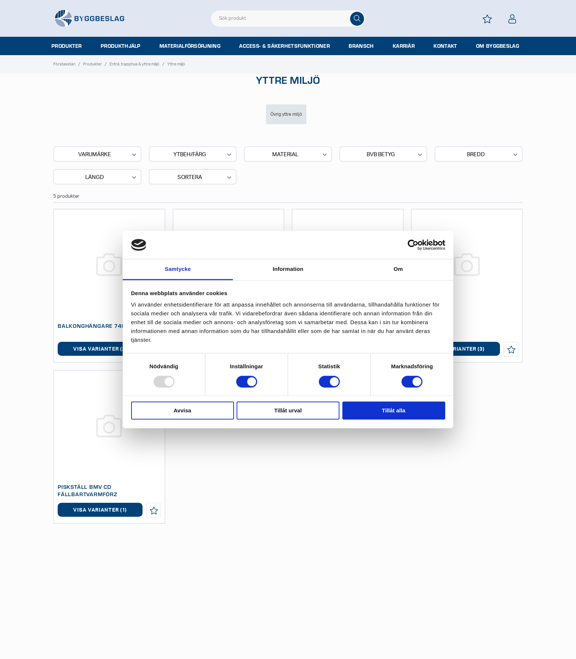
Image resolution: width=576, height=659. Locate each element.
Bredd (493, 154)
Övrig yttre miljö (286, 114)
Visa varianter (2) (100, 349)
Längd (111, 177)
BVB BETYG (395, 154)
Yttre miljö (176, 64)
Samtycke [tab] (178, 269)
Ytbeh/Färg (203, 154)
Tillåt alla (394, 411)
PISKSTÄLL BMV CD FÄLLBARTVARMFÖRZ (88, 490)
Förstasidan (64, 64)
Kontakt (445, 46)
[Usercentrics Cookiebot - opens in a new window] (413, 244)
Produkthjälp (121, 46)
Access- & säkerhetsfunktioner (284, 46)
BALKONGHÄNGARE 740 (91, 325)
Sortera (205, 177)
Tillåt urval (288, 411)
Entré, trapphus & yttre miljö (134, 64)
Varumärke (108, 154)
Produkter (66, 46)
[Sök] (357, 19)
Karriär (404, 46)
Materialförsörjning (189, 46)
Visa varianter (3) (458, 349)
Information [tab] (288, 269)
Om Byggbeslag (497, 46)
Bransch (361, 46)
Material (300, 154)
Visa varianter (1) (100, 510)
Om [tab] (398, 269)
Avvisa (182, 411)
